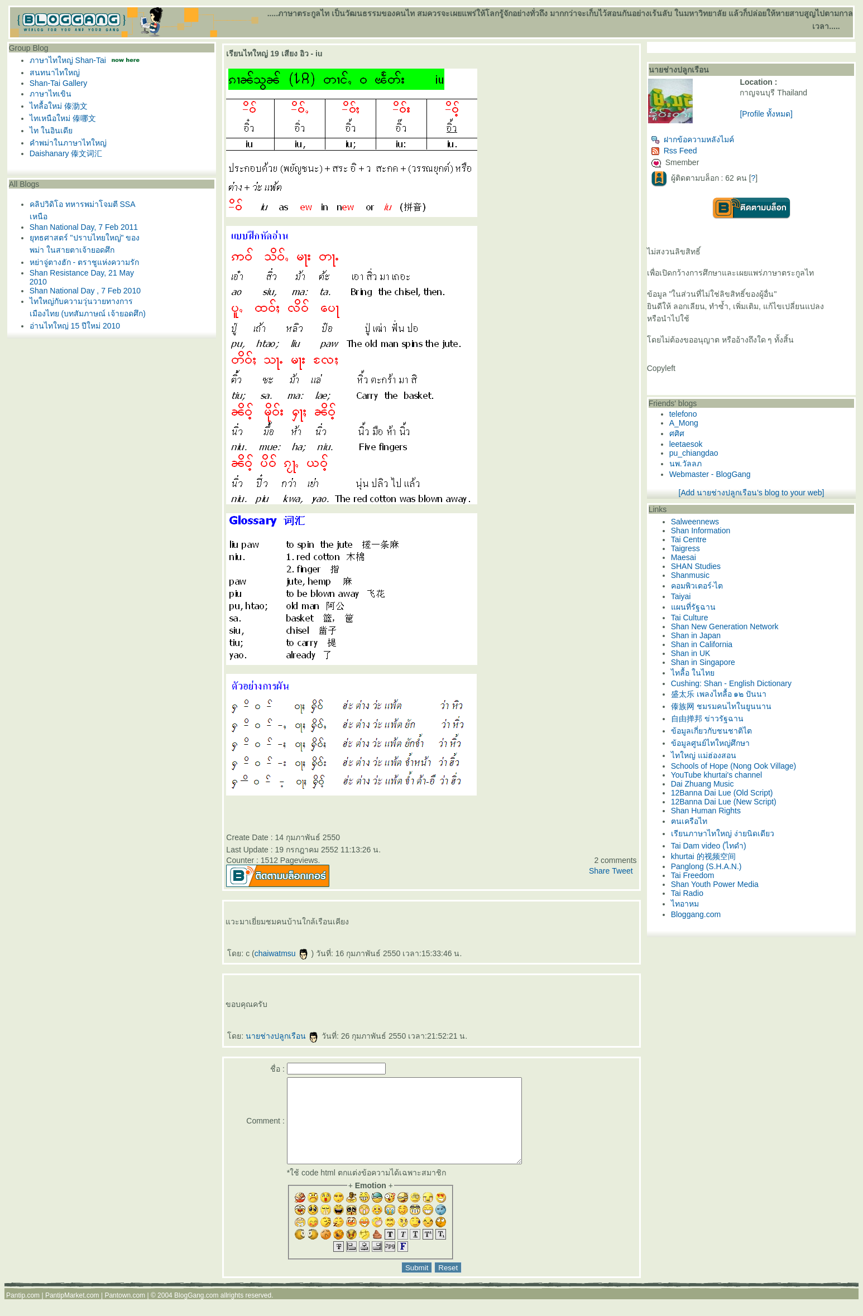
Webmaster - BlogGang (710, 474)
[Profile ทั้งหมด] (766, 113)
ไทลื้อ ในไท (693, 672)
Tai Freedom (693, 875)
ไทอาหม (685, 903)
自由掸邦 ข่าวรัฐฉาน (707, 718)
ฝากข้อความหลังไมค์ (692, 139)
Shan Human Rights (706, 810)
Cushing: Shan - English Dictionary (731, 683)
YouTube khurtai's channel (717, 774)
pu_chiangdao (693, 453)
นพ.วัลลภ (685, 463)
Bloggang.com (696, 914)
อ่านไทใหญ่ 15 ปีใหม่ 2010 (75, 325)
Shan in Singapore (703, 662)
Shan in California (702, 644)
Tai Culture (689, 617)
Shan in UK (691, 653)
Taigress (685, 548)
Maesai (683, 557)
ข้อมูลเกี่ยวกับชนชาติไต (711, 730)
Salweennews (695, 521)
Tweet (622, 870)
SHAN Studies (696, 566)
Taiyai (681, 596)
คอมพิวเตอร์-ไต (697, 585)
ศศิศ (676, 433)
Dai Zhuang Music (702, 783)
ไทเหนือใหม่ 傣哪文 (63, 118)
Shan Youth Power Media (715, 884)
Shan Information (701, 530)
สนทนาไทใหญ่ (55, 72)
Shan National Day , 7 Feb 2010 (85, 290)
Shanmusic (690, 575)
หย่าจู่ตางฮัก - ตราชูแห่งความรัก (84, 262)
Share (599, 870)
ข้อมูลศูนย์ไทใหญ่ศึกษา (710, 743)
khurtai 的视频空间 (703, 856)
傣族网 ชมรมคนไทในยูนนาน (721, 706)
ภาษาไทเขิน (50, 93)
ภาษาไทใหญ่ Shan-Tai (68, 60)
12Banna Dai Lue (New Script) (723, 801)
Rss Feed (674, 150)
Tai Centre (689, 539)
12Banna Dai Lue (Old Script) (722, 792)
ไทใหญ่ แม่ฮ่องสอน (703, 755)
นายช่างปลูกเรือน (282, 1035)
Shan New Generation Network (725, 626)
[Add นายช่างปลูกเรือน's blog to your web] (751, 492)
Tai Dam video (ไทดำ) (708, 845)
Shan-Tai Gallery (59, 83)
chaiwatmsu (282, 953)
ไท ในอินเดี (51, 130)
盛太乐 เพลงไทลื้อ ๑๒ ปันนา (719, 694)
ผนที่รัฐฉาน (693, 606)
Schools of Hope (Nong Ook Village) (734, 765)
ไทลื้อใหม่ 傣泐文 (59, 106)
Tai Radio (687, 893)
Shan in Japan (696, 635)
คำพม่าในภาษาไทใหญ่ (68, 142)
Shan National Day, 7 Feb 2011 (84, 227)
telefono (683, 413)
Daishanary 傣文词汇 (66, 153)
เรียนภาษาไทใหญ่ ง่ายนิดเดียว (722, 833)
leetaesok (686, 444)
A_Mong (683, 422)
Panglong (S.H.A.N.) (706, 866)
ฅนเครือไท (689, 821)
